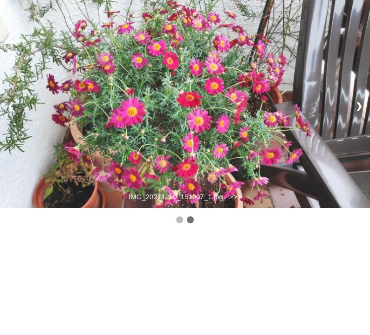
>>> (235, 197)
